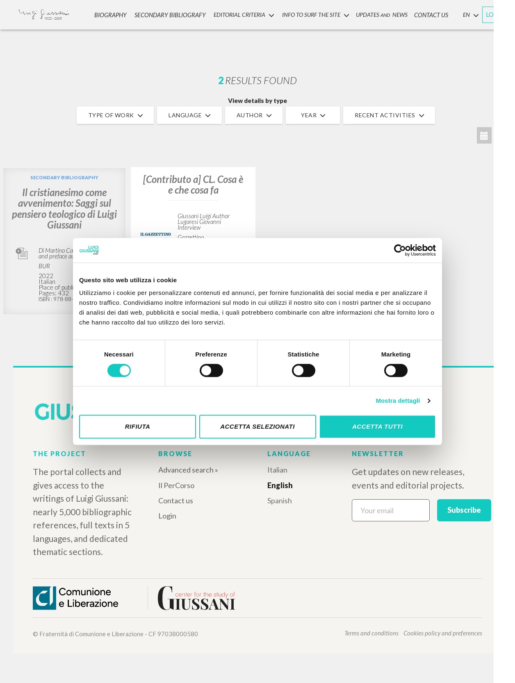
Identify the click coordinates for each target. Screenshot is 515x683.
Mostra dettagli (398, 400)
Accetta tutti (377, 426)
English (280, 485)
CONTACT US (425, 13)
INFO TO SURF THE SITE (310, 13)
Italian (277, 469)
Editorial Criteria (240, 13)
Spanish (279, 500)
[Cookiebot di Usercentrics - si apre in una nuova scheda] (400, 250)
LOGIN (495, 13)
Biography (114, 13)
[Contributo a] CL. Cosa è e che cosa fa (193, 184)
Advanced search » (188, 469)
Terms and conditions (371, 633)
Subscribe (464, 509)
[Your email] (391, 510)
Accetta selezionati (257, 426)
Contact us (175, 500)
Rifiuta (137, 426)
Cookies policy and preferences (442, 633)
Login (167, 515)
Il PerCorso (176, 485)
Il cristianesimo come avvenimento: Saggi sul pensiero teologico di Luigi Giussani (64, 208)
